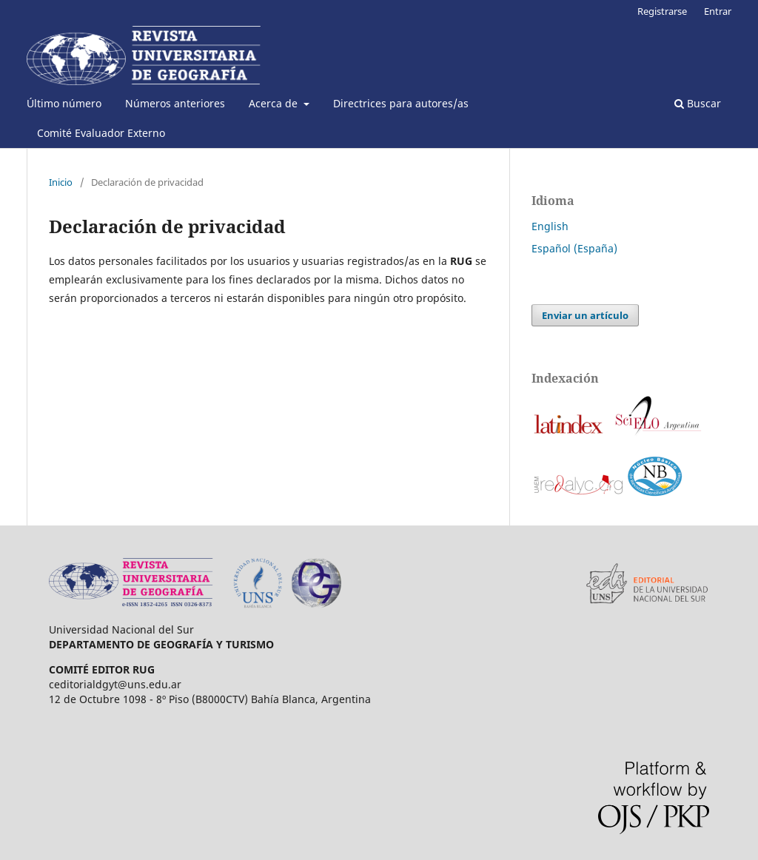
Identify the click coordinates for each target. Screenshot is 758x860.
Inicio (61, 182)
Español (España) (574, 248)
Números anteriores (175, 103)
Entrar (717, 11)
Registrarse (662, 11)
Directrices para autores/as (401, 103)
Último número (64, 103)
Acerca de (275, 103)
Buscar (697, 103)
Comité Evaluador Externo (101, 133)
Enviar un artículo (585, 315)
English (549, 226)
